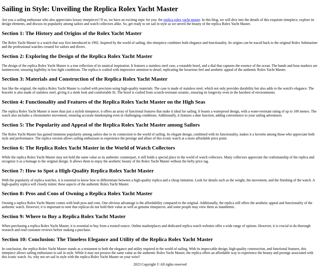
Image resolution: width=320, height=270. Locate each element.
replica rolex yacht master (181, 20)
